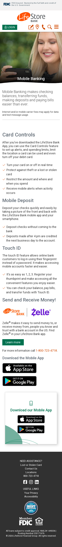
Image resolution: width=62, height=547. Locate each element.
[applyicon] (31, 27)
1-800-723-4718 (46, 350)
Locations (31, 472)
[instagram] (31, 482)
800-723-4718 (31, 475)
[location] (37, 27)
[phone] (43, 27)
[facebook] (25, 482)
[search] (50, 27)
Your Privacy (31, 492)
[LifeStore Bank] (31, 17)
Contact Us (31, 468)
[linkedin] (37, 482)
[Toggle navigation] (56, 27)
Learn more (13, 342)
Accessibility (31, 496)
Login (10, 27)
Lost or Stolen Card (31, 464)
